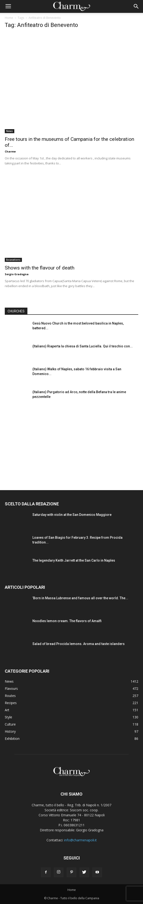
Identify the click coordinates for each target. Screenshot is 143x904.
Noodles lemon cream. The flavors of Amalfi (67, 621)
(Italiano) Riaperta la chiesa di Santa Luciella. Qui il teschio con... (82, 346)
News (9, 131)
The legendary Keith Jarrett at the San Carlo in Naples (73, 560)
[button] (136, 6)
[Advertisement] (71, 443)
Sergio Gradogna (17, 274)
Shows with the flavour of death (39, 268)
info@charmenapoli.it (80, 840)
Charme (10, 151)
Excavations (13, 259)
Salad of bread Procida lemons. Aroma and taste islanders (78, 644)
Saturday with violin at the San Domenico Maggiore (72, 515)
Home (9, 18)
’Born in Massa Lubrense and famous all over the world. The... (80, 598)
